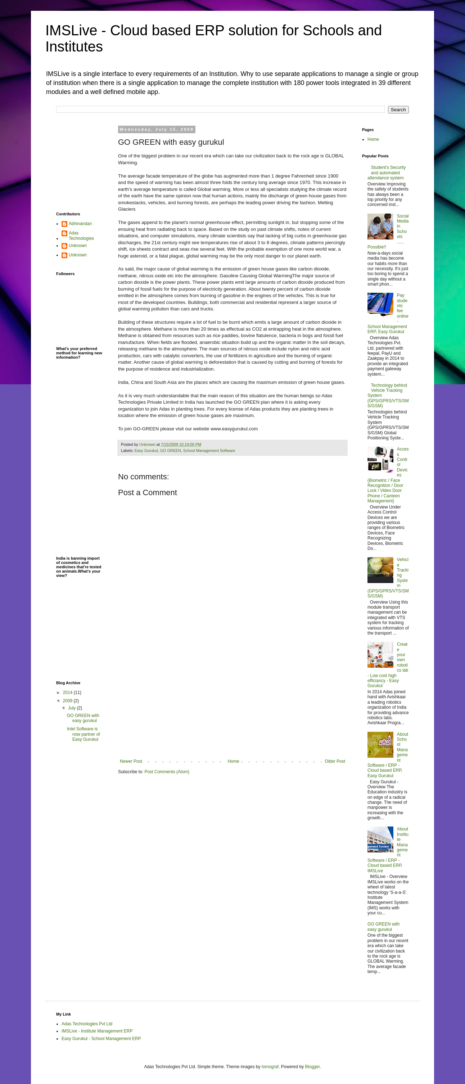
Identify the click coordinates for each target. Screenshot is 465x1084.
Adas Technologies (81, 235)
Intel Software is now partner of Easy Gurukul (83, 734)
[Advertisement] (232, 705)
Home (233, 761)
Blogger (312, 1066)
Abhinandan (80, 223)
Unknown (78, 245)
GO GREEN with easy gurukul (83, 718)
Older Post (335, 761)
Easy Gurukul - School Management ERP (101, 1038)
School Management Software (209, 450)
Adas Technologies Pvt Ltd (87, 1023)
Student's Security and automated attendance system (386, 172)
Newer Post (131, 761)
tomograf (270, 1066)
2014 (68, 692)
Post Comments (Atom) (166, 771)
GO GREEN (170, 450)
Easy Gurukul (146, 450)
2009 (68, 700)
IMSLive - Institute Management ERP (97, 1031)
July (72, 708)
